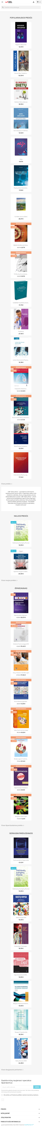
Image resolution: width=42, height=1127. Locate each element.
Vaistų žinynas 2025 (21, 1061)
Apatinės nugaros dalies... (21, 571)
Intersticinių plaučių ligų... (21, 475)
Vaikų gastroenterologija (21, 730)
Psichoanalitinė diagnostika (21, 860)
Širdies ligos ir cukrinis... (21, 759)
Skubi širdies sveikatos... (21, 446)
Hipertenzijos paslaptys (21, 787)
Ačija (21, 159)
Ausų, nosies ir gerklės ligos (21, 672)
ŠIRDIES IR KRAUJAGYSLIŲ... (21, 245)
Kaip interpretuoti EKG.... (21, 975)
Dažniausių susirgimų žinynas (21, 543)
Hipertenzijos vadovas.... (21, 615)
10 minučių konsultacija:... (21, 274)
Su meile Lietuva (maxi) (21, 216)
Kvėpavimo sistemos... (21, 388)
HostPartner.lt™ (29, 1125)
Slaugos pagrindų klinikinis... (21, 1003)
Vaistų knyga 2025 (21, 917)
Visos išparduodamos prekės (13, 825)
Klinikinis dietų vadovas (21, 102)
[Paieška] (21, 7)
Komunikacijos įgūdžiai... (21, 701)
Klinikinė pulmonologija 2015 (21, 644)
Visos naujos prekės (9, 580)
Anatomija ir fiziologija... (21, 946)
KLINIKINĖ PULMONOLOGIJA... (21, 303)
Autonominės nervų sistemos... (21, 417)
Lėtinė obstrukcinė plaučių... (21, 360)
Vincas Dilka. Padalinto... (21, 73)
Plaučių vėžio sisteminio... (21, 188)
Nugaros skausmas (21, 44)
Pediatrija (21, 331)
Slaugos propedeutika (21, 1032)
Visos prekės (7, 484)
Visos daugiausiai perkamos (12, 1070)
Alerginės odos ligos (21, 816)
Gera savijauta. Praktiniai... (21, 130)
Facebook (2, 1099)
